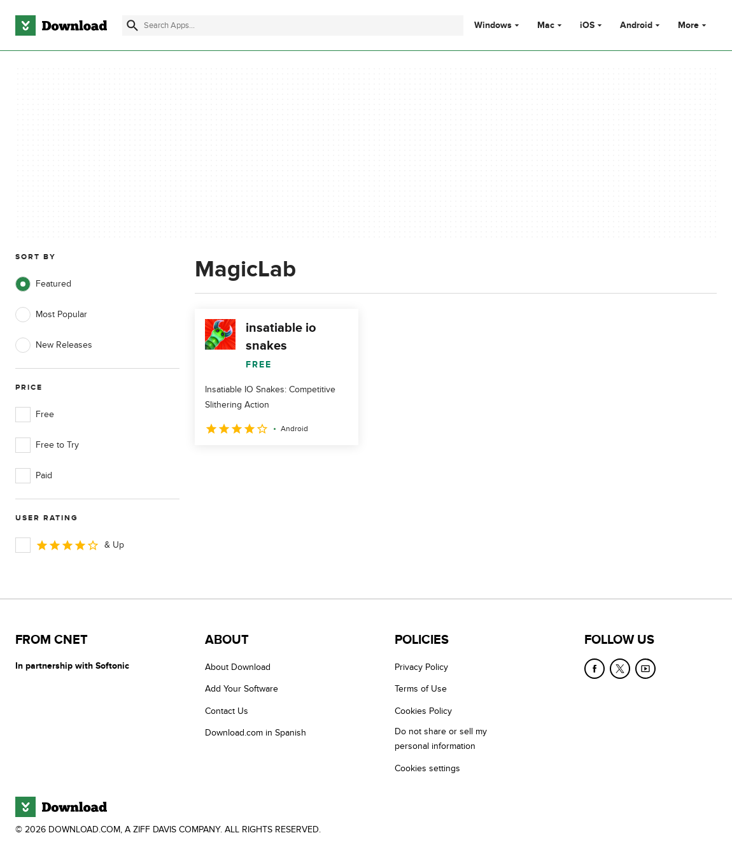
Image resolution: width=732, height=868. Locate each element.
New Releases (53, 345)
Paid (33, 475)
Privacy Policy (421, 667)
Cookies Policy (423, 711)
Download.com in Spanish (255, 732)
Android (636, 25)
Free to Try (47, 445)
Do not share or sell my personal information (441, 738)
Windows (493, 25)
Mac (545, 25)
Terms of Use (421, 688)
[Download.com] (61, 25)
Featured (43, 284)
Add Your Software (241, 688)
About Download (238, 667)
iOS (587, 25)
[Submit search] (132, 25)
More (693, 25)
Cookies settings (427, 768)
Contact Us (226, 711)
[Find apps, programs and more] (292, 25)
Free (34, 414)
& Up (69, 545)
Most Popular (51, 314)
